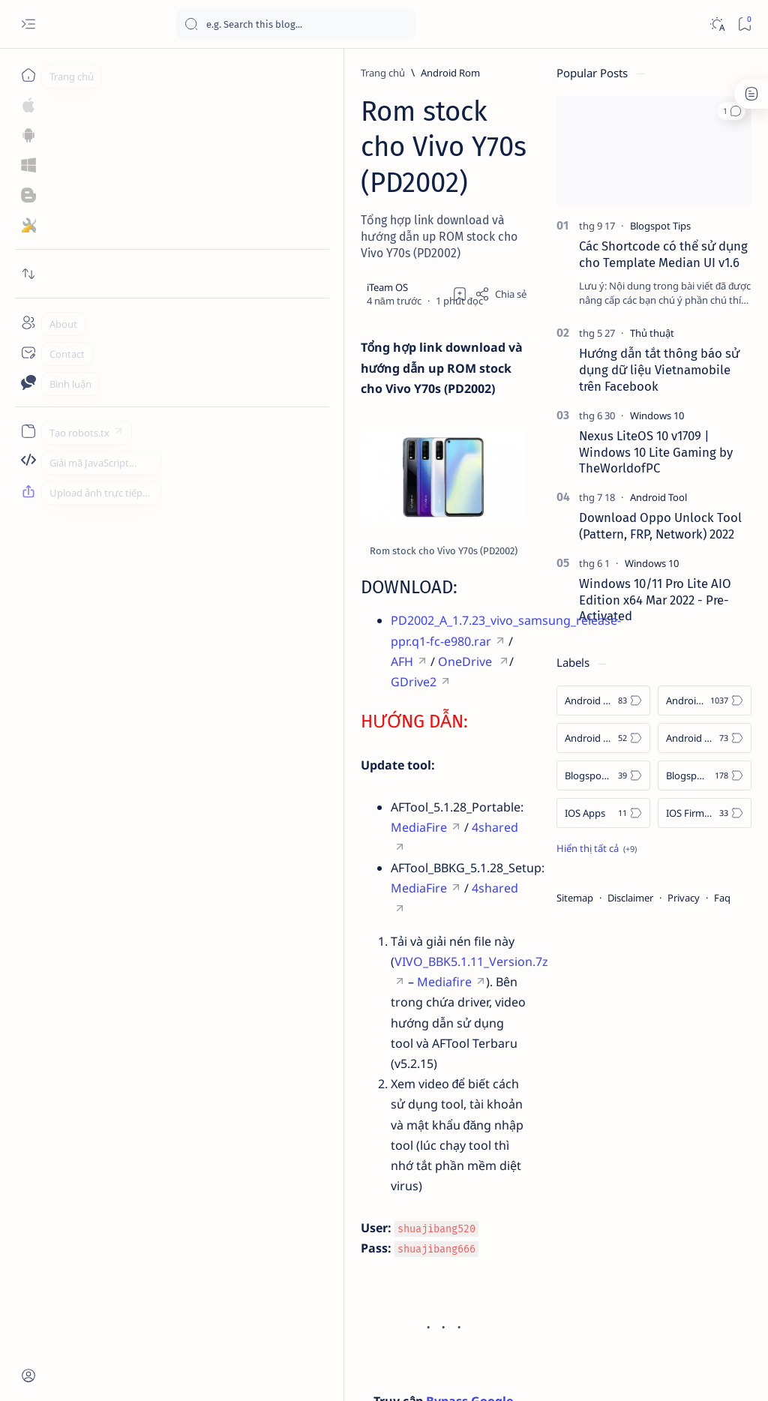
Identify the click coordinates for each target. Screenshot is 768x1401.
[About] (28, 323)
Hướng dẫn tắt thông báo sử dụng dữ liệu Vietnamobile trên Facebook (659, 370)
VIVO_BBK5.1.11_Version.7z (310, 844)
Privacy (684, 897)
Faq (722, 897)
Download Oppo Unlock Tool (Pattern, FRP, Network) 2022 (660, 526)
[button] (732, 111)
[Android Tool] (658, 497)
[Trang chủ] (28, 75)
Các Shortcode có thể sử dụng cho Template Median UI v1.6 (663, 254)
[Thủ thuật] (652, 333)
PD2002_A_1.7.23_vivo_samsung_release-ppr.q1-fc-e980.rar (268, 646)
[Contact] (28, 353)
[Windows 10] (657, 415)
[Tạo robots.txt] (28, 431)
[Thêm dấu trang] (459, 183)
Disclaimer (630, 897)
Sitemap (574, 897)
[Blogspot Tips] (660, 226)
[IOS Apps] (603, 813)
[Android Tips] (603, 738)
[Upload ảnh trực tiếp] (28, 491)
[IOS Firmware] (705, 813)
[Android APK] (603, 701)
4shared (343, 791)
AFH (469, 646)
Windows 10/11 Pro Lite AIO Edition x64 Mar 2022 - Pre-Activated (655, 600)
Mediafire (440, 844)
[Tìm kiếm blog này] (296, 24)
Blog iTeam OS (140, 1371)
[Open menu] (28, 24)
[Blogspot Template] (603, 775)
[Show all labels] (596, 848)
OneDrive (131, 666)
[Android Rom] (162, 73)
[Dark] (717, 24)
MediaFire (266, 791)
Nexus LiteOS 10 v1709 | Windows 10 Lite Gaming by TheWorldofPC (656, 452)
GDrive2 (204, 666)
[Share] (500, 183)
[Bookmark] (744, 24)
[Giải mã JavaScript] (28, 461)
